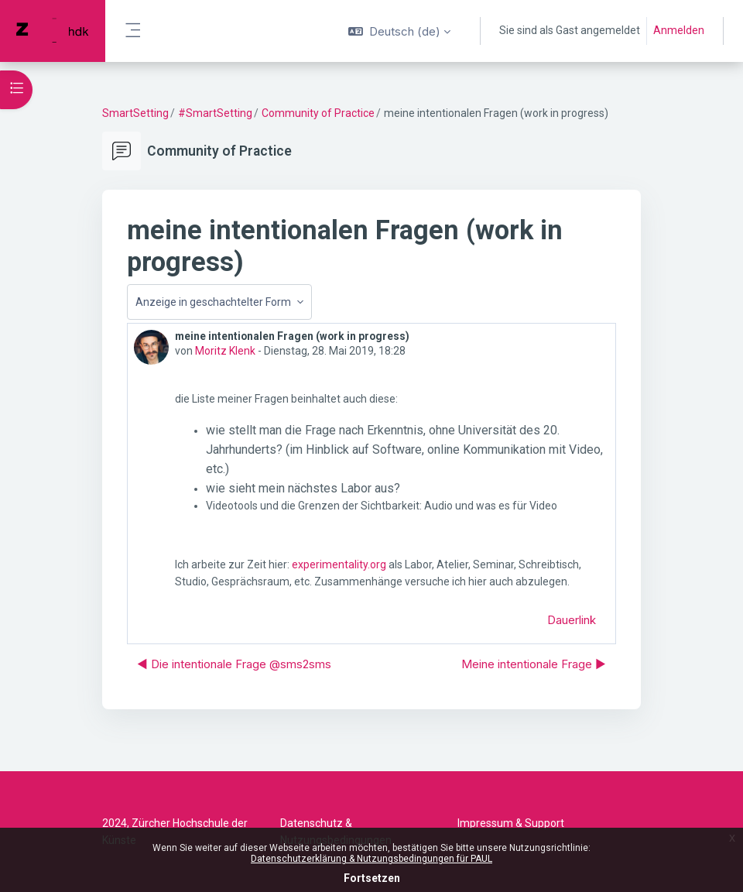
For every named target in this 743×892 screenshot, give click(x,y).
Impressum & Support (510, 823)
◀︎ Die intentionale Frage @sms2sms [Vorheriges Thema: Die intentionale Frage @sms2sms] (234, 664)
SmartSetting (135, 113)
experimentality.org (339, 564)
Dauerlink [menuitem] (571, 619)
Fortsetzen (372, 878)
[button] (399, 31)
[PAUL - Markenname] (52, 31)
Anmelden (678, 30)
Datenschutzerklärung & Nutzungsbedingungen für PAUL (371, 858)
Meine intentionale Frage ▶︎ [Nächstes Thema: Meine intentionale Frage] (533, 664)
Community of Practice (318, 113)
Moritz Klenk (225, 351)
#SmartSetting (215, 113)
